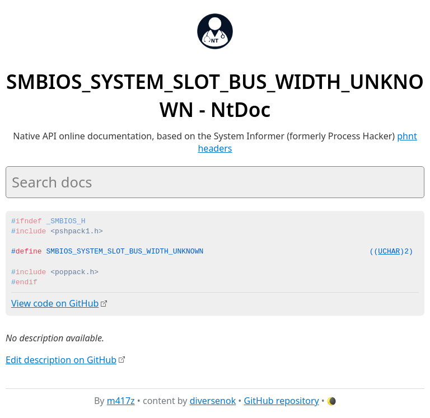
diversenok (213, 400)
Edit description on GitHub (61, 359)
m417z (121, 400)
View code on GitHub (55, 303)
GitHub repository (281, 400)
